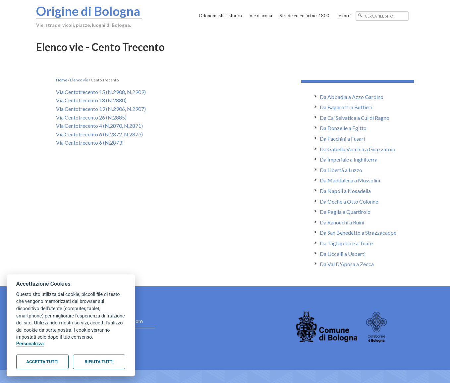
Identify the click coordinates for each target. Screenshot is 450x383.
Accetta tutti (42, 361)
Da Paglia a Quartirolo (345, 212)
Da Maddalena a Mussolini (350, 180)
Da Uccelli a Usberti (343, 254)
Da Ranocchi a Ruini (342, 222)
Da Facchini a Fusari (342, 138)
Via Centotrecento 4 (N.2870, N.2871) (99, 125)
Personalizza (30, 344)
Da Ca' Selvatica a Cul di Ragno (354, 118)
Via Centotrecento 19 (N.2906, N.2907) (101, 109)
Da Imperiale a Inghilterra (348, 159)
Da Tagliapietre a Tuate (346, 243)
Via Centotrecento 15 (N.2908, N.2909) (101, 92)
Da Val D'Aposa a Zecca (347, 264)
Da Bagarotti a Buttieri (346, 107)
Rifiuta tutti (99, 361)
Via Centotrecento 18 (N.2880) (91, 100)
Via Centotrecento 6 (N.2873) (90, 142)
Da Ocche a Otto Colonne (349, 201)
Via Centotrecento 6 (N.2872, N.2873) (99, 134)
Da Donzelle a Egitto (343, 128)
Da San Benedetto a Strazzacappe (358, 232)
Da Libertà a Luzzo (341, 170)
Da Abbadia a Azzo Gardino (351, 97)
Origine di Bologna (88, 11)
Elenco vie (79, 79)
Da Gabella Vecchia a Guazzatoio (357, 149)
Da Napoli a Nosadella (345, 191)
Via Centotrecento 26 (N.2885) (91, 117)
